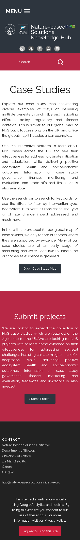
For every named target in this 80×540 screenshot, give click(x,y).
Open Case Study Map (40, 268)
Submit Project (40, 399)
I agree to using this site (40, 531)
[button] (18, 11)
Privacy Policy (55, 520)
